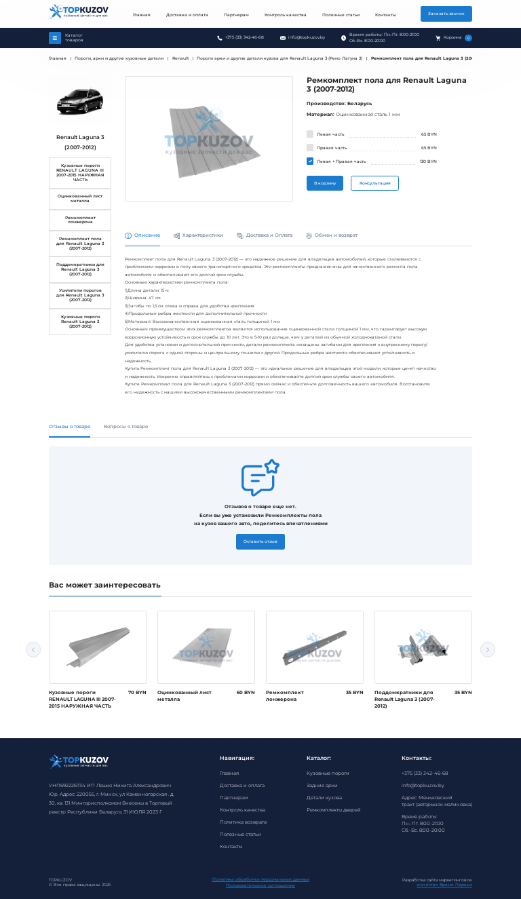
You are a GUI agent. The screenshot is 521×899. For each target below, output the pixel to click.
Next (487, 649)
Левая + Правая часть (341, 161)
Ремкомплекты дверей (334, 810)
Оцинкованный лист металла (80, 198)
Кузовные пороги (328, 773)
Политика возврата (243, 822)
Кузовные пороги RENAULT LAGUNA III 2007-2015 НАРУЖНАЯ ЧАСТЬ (80, 173)
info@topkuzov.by (306, 37)
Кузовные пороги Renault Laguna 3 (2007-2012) (80, 321)
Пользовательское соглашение (260, 885)
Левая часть (330, 134)
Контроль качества (286, 15)
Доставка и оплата (187, 15)
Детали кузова (324, 798)
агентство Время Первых (444, 885)
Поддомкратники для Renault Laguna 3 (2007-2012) (80, 269)
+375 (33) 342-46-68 (244, 37)
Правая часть (332, 148)
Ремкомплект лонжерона (80, 220)
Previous (33, 649)
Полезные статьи (341, 15)
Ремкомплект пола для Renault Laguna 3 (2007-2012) (80, 243)
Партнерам (236, 15)
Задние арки (322, 785)
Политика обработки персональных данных (260, 879)
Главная (142, 15)
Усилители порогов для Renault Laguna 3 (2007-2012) (80, 295)
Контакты (385, 15)
